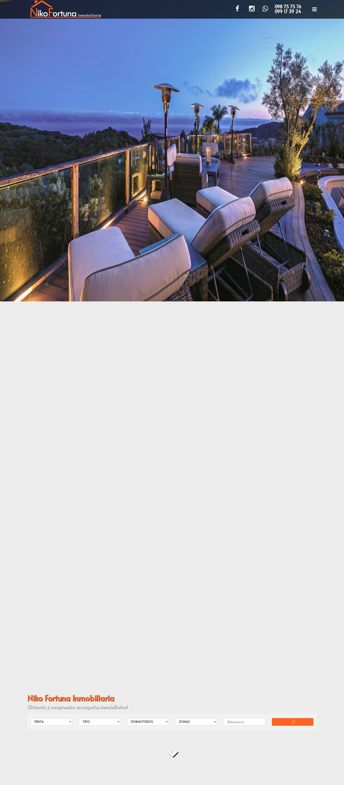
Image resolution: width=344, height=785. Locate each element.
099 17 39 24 (288, 11)
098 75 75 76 (288, 7)
